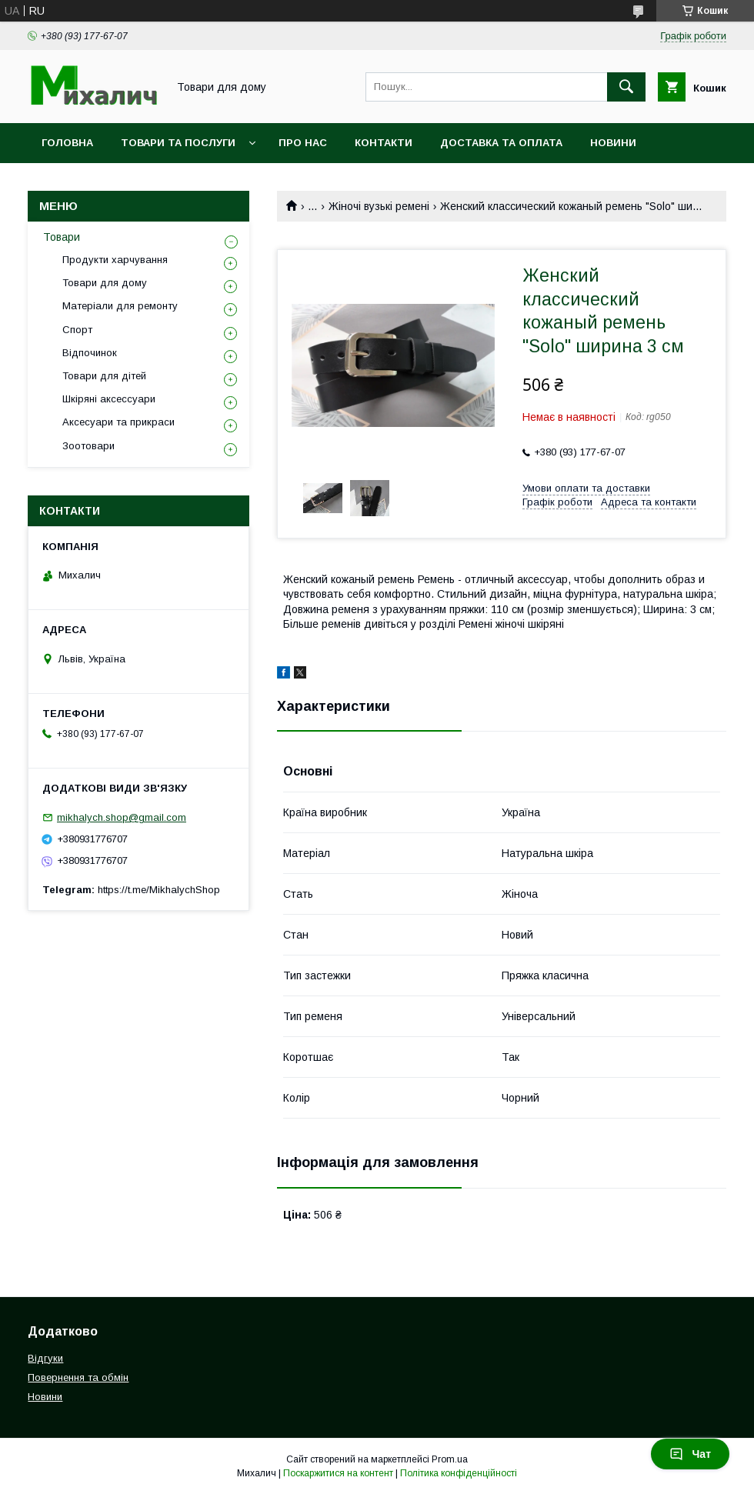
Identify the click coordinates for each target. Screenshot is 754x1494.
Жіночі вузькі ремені (379, 206)
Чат (690, 1454)
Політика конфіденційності (458, 1473)
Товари (61, 237)
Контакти (383, 142)
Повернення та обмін (78, 1377)
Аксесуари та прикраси (118, 422)
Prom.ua (450, 1459)
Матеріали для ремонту (120, 306)
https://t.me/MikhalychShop (159, 889)
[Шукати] (626, 87)
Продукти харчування (115, 259)
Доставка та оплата (501, 142)
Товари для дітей (104, 376)
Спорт (77, 329)
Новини (613, 142)
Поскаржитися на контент (338, 1473)
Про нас (303, 142)
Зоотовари (88, 446)
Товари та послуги (178, 142)
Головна (67, 142)
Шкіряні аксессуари (108, 399)
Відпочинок (89, 352)
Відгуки (45, 1358)
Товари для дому (104, 282)
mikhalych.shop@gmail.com (121, 817)
